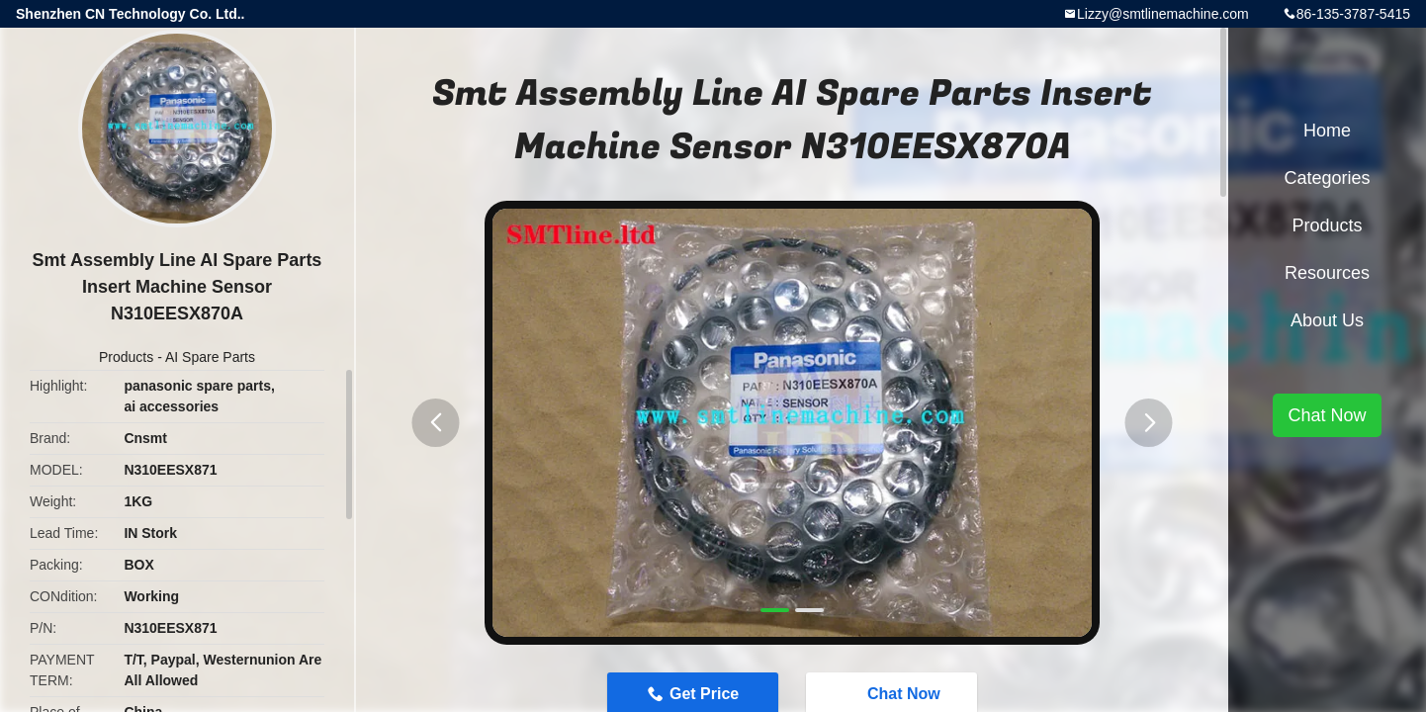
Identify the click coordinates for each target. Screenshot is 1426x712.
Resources (1327, 273)
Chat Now (1327, 415)
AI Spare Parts (210, 357)
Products (126, 357)
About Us (1327, 320)
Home (1327, 130)
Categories (1327, 178)
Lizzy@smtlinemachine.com (1163, 14)
